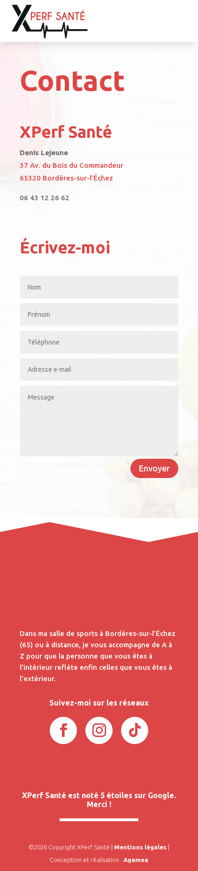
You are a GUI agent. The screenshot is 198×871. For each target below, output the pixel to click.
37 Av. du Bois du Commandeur (71, 165)
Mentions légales (140, 847)
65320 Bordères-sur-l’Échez (66, 178)
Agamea (135, 859)
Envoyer (154, 468)
